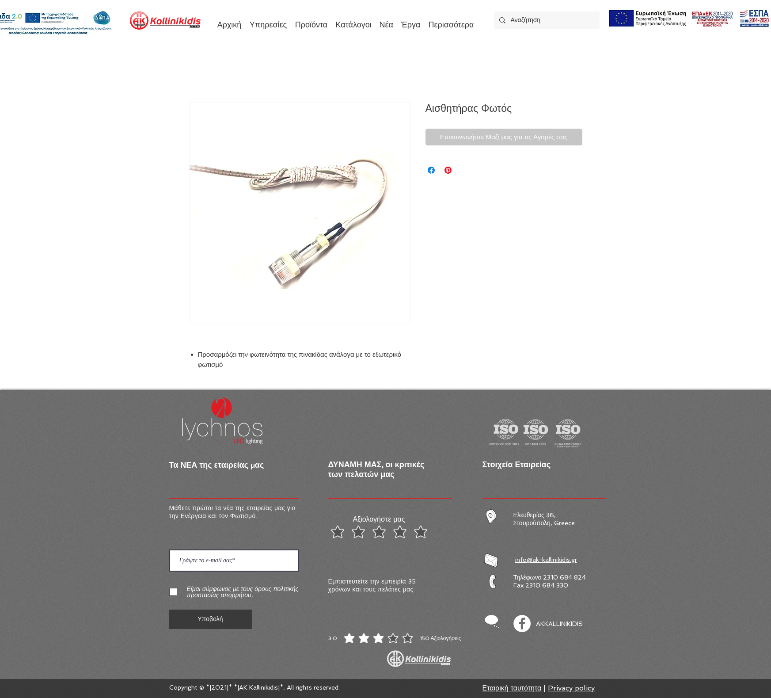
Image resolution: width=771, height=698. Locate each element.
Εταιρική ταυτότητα (512, 688)
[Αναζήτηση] (546, 20)
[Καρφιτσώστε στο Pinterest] (448, 170)
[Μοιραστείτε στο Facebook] (431, 170)
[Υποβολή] (210, 619)
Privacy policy (571, 688)
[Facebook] (522, 623)
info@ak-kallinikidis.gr (546, 559)
